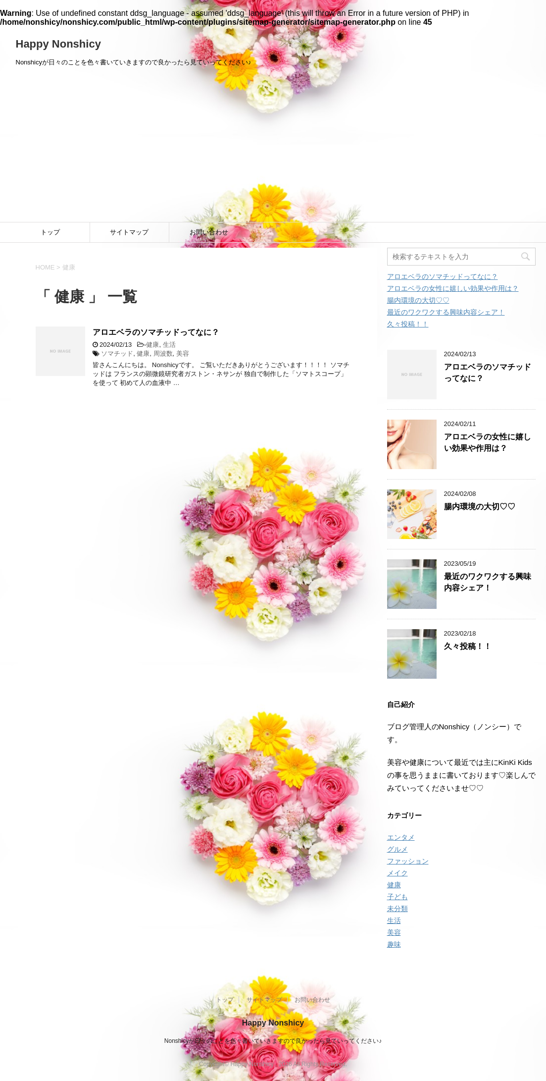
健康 (152, 344)
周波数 (163, 353)
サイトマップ (129, 232)
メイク (397, 873)
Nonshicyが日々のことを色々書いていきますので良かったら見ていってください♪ (273, 1040)
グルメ (397, 849)
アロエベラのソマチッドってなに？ (156, 332)
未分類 (397, 909)
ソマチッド (117, 353)
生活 (169, 344)
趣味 (394, 944)
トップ (50, 232)
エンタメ (401, 837)
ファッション (408, 861)
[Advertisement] (273, 147)
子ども (397, 897)
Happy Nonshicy (58, 44)
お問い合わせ (209, 232)
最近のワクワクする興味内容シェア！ (446, 312)
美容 (182, 353)
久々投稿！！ (408, 324)
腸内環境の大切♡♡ (418, 300)
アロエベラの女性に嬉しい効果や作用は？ (453, 288)
